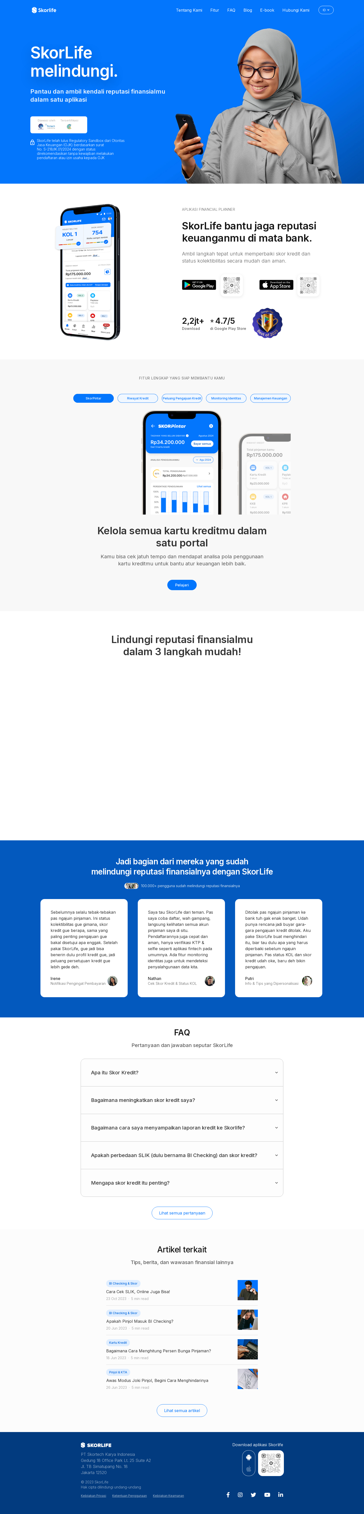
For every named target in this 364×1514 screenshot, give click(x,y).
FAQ (231, 10)
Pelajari (182, 585)
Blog (247, 10)
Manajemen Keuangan (270, 398)
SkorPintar (93, 398)
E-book (267, 10)
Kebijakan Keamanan (168, 1496)
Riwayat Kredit (138, 398)
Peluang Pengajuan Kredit (182, 398)
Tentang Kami (189, 10)
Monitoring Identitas (226, 398)
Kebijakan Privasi (93, 1496)
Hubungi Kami (295, 10)
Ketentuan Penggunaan (129, 1496)
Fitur (214, 10)
